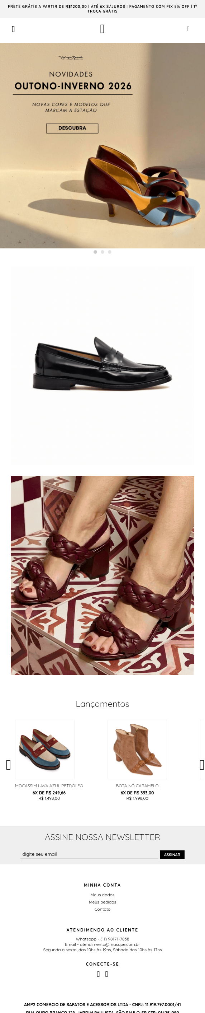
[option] (102, 145)
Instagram (106, 974)
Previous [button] (8, 763)
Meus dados (102, 894)
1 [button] (95, 252)
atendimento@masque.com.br (110, 944)
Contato (103, 909)
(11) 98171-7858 (114, 939)
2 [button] (102, 252)
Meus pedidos (102, 902)
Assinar (172, 854)
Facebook (98, 974)
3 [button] (109, 252)
